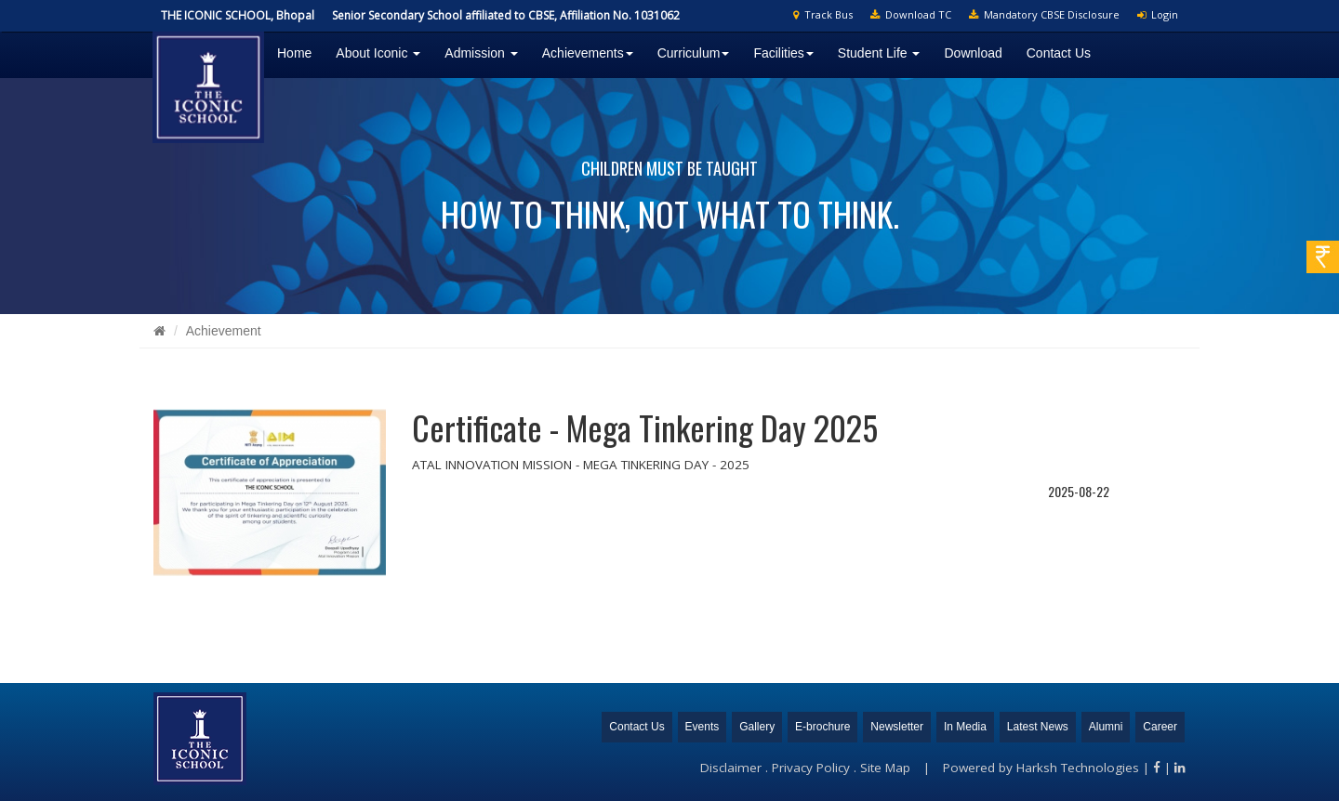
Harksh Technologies (1077, 767)
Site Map (885, 767)
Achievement (223, 330)
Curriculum (693, 53)
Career (1160, 726)
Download (972, 53)
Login (1157, 14)
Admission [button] (480, 53)
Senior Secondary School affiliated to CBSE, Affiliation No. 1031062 (506, 15)
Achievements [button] (587, 53)
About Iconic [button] (378, 53)
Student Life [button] (879, 53)
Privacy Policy (811, 767)
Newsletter (896, 726)
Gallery (757, 726)
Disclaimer (731, 767)
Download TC (910, 14)
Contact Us (1059, 53)
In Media (965, 726)
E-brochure (822, 726)
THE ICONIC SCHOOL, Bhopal (237, 15)
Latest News (1037, 726)
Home (294, 53)
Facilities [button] (783, 53)
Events (702, 726)
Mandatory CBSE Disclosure (1044, 14)
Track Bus (823, 14)
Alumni (1106, 726)
